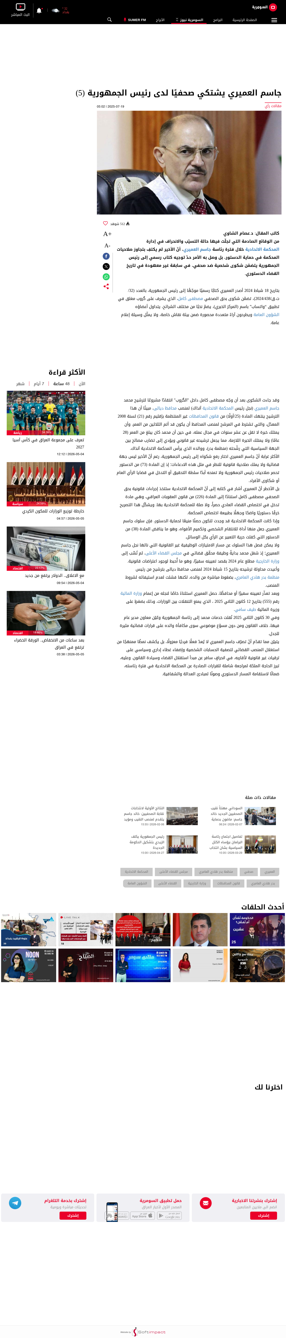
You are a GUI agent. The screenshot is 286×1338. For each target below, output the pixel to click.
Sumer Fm (137, 20)
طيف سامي (245, 609)
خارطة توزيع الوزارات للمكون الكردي (53, 511)
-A (107, 245)
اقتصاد (18, 568)
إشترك (73, 1215)
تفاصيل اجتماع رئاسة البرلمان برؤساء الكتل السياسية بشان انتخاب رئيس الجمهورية (225, 845)
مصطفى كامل (190, 298)
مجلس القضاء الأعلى (163, 553)
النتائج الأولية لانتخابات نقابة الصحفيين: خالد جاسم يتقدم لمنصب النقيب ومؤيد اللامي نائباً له (144, 816)
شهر (20, 383)
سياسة (17, 504)
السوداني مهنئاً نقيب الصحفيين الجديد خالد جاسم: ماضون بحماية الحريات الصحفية (226, 816)
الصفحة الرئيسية (245, 20)
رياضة (17, 432)
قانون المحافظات (204, 416)
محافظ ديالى (165, 408)
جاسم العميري (197, 249)
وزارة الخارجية (267, 561)
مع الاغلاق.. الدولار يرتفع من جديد (54, 575)
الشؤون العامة (266, 315)
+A (107, 233)
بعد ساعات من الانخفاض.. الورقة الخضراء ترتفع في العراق (49, 644)
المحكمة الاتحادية (262, 249)
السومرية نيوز (189, 20)
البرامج (217, 20)
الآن (82, 383)
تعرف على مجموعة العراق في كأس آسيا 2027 (48, 443)
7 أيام (39, 383)
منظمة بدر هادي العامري (257, 577)
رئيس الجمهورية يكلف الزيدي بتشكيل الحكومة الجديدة (147, 842)
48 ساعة (61, 383)
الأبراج (160, 20)
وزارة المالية (131, 593)
